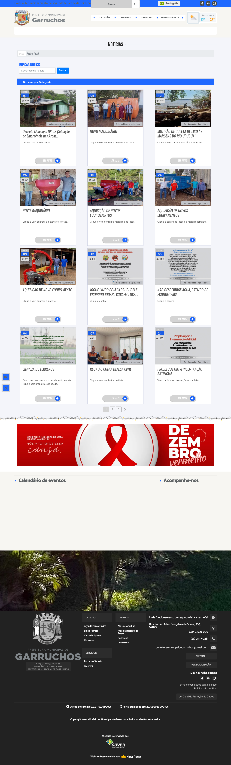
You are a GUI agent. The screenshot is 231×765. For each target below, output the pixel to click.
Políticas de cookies (205, 688)
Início (21, 53)
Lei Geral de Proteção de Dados (196, 696)
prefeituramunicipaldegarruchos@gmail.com (182, 647)
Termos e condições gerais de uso (197, 684)
